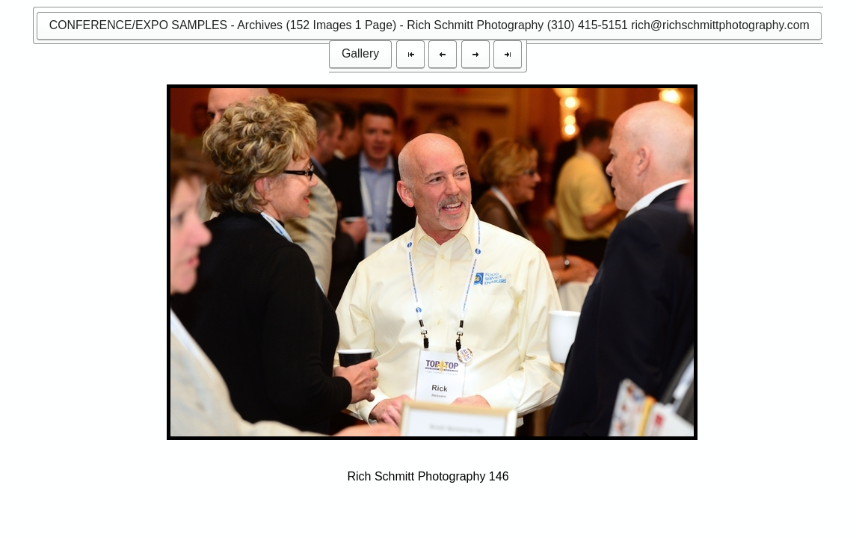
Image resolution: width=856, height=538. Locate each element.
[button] (429, 26)
